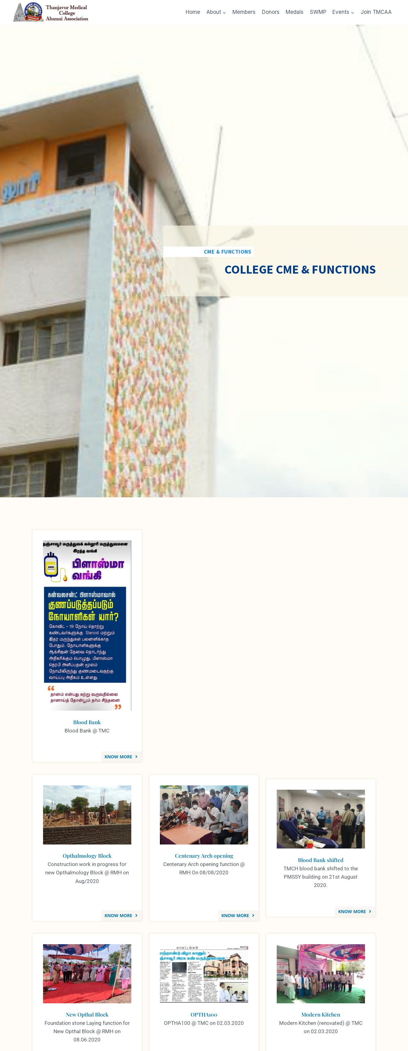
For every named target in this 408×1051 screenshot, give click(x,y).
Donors (270, 12)
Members (243, 12)
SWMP (318, 12)
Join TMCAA (376, 12)
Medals (294, 12)
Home (193, 12)
